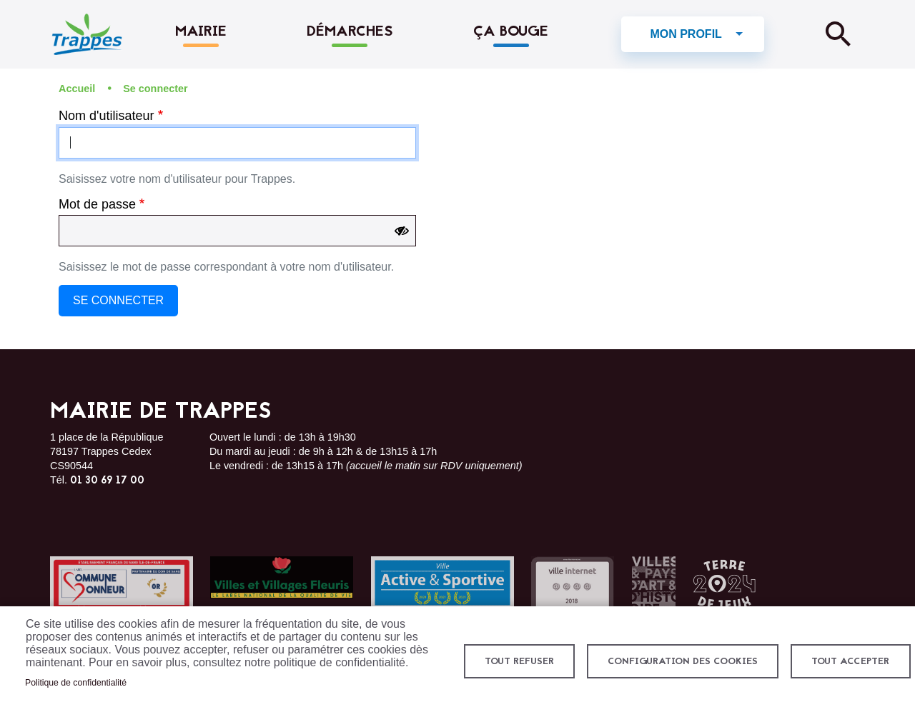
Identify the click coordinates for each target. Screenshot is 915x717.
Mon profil (685, 34)
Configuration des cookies (683, 661)
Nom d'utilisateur (106, 116)
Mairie (201, 32)
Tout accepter (850, 661)
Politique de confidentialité (76, 683)
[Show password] (401, 231)
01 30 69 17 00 (107, 481)
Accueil (77, 88)
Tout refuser (519, 661)
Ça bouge (510, 32)
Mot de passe (97, 204)
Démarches (350, 32)
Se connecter (155, 88)
